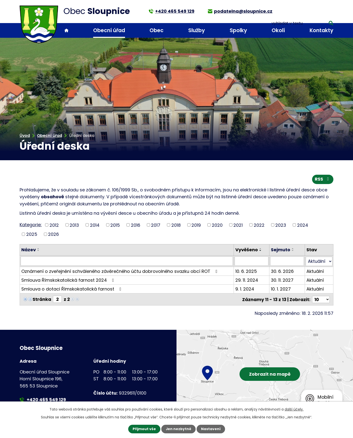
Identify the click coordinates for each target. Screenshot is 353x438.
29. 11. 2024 (246, 280)
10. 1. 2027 (281, 289)
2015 (115, 225)
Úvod (66, 30)
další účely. (294, 409)
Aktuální (315, 271)
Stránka (42, 299)
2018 (176, 225)
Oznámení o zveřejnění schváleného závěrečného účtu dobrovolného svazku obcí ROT (120, 271)
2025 (31, 234)
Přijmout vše (144, 428)
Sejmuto (280, 250)
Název (28, 250)
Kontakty (321, 30)
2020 (217, 225)
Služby (196, 30)
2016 (135, 225)
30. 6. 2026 (282, 271)
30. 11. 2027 (282, 280)
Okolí (278, 30)
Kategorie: (31, 225)
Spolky (238, 30)
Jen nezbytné (178, 428)
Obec (157, 30)
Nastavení (211, 428)
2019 (196, 225)
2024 (302, 225)
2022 (259, 225)
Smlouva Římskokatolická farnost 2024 (68, 280)
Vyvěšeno (246, 250)
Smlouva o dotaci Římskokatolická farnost (72, 289)
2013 (74, 225)
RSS (323, 179)
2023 (280, 225)
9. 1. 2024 (244, 289)
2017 (155, 225)
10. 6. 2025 (246, 271)
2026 (53, 234)
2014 (95, 225)
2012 (54, 225)
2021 (238, 225)
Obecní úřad (109, 30)
